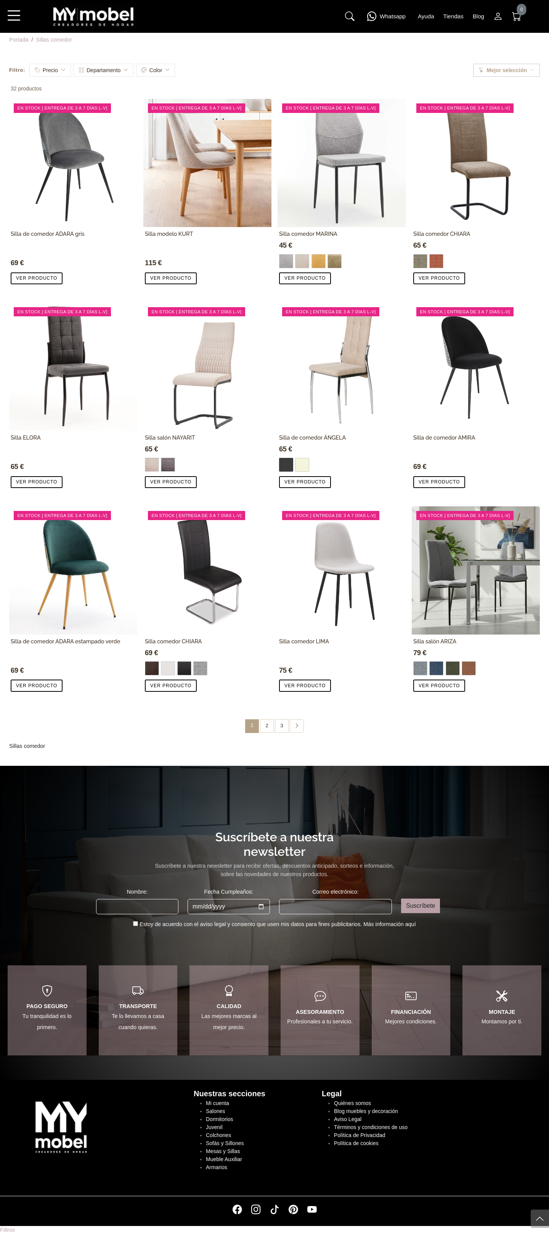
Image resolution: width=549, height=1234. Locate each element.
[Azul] (436, 668)
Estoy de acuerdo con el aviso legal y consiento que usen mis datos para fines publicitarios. (278, 924)
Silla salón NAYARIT (170, 437)
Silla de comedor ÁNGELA (312, 437)
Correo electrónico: (335, 892)
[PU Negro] (184, 668)
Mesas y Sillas (223, 1151)
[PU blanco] (168, 668)
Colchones (218, 1135)
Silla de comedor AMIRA (444, 437)
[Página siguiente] (297, 726)
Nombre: (137, 892)
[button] (14, 21)
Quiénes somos (352, 1103)
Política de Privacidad (359, 1135)
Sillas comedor (54, 40)
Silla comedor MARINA (308, 233)
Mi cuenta (217, 1103)
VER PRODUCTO (36, 278)
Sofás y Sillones (225, 1143)
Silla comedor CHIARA (441, 233)
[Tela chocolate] (152, 668)
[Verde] (453, 668)
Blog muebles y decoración (366, 1111)
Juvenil (214, 1127)
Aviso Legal (347, 1119)
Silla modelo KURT (169, 233)
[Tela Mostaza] (318, 261)
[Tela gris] (200, 668)
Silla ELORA (26, 437)
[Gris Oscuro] (286, 465)
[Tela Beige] (302, 261)
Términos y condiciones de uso (371, 1127)
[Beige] (302, 465)
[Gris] (420, 668)
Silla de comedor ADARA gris (48, 233)
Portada (18, 40)
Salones (215, 1111)
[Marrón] (420, 261)
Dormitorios (219, 1119)
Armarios (216, 1167)
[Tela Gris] (286, 261)
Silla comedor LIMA (304, 641)
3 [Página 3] (281, 725)
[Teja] (469, 668)
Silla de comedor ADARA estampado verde (65, 641)
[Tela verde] (334, 261)
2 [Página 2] (266, 725)
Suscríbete (420, 905)
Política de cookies (356, 1143)
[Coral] (436, 261)
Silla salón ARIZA (434, 641)
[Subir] (540, 1219)
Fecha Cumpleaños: (229, 892)
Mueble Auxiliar (224, 1159)
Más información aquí (389, 924)
